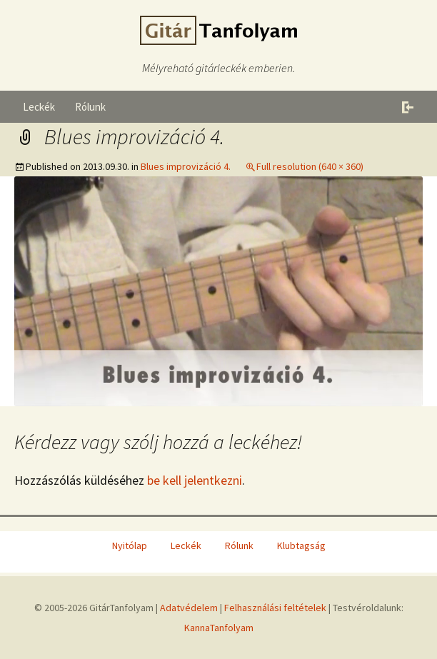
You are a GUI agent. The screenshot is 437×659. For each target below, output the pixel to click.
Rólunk (90, 107)
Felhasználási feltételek (275, 607)
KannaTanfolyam (218, 627)
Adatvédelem (189, 607)
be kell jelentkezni (194, 480)
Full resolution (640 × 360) (309, 166)
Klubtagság (301, 545)
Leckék (39, 107)
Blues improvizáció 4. (186, 166)
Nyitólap (129, 545)
